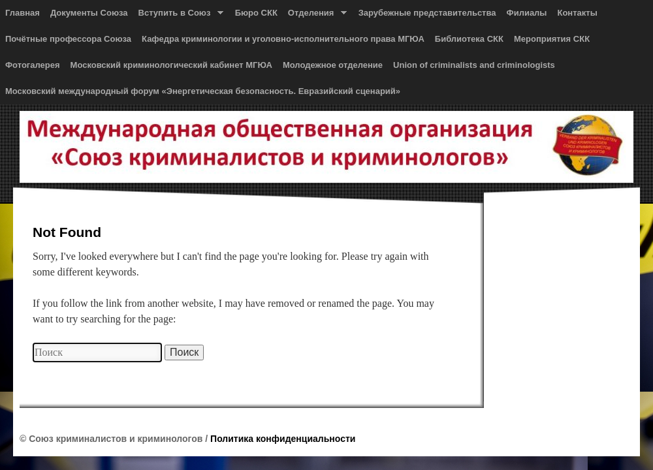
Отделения (315, 16)
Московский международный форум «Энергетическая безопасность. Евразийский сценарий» (202, 91)
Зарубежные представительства (427, 13)
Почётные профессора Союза (68, 39)
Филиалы (527, 13)
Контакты (577, 13)
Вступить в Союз (178, 16)
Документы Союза (89, 13)
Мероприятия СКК (552, 39)
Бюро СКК (256, 13)
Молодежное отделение (333, 65)
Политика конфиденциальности (282, 438)
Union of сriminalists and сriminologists (474, 65)
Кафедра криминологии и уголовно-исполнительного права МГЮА (283, 39)
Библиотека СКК (469, 39)
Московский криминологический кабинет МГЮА (171, 65)
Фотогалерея (32, 65)
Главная (22, 13)
